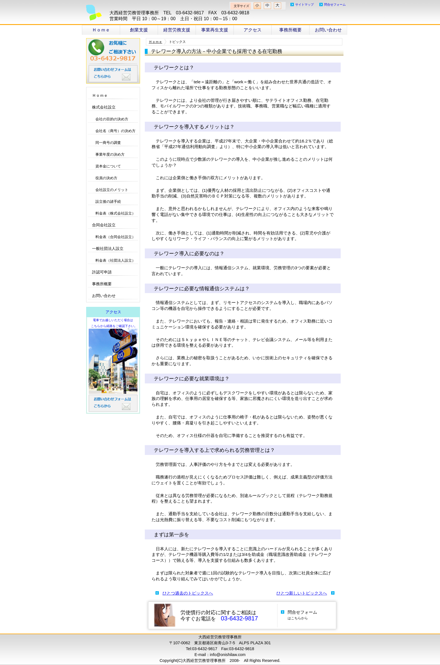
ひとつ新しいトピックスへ (301, 593)
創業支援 (139, 29)
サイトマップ (304, 4)
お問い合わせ (328, 29)
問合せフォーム (335, 4)
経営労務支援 (176, 29)
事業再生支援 (214, 29)
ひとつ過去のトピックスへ (187, 593)
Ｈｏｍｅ (101, 29)
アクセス (253, 29)
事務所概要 (290, 29)
